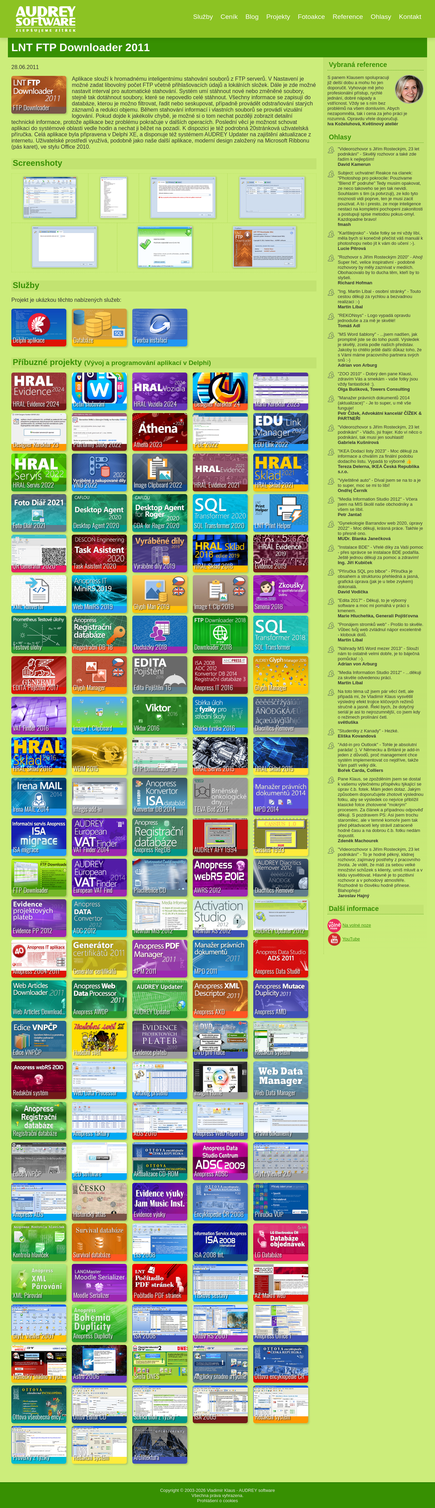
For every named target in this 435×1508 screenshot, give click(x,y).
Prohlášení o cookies (217, 1500)
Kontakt (410, 16)
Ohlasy (381, 16)
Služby (203, 16)
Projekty (278, 16)
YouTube (351, 938)
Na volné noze (357, 925)
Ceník (229, 16)
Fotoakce (311, 16)
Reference (348, 16)
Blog (251, 16)
